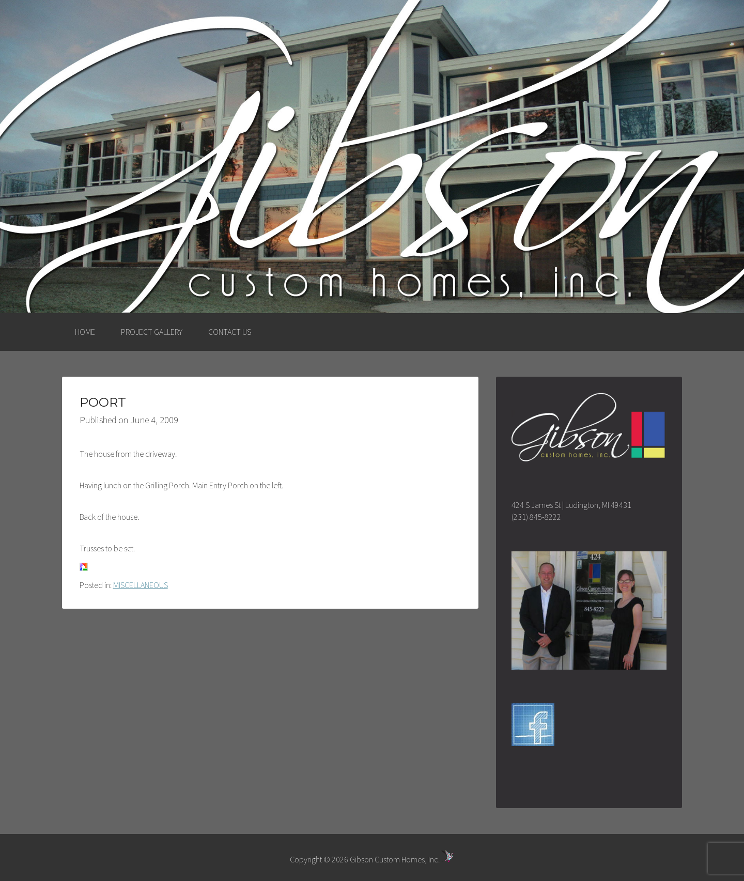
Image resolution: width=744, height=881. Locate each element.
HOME (85, 332)
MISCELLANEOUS (140, 585)
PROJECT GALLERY (151, 332)
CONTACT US (229, 332)
